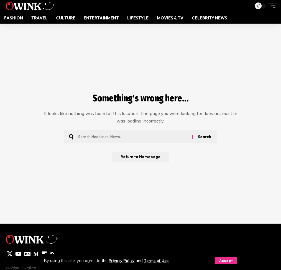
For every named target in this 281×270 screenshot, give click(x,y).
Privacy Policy (122, 260)
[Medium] (36, 254)
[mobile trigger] (270, 6)
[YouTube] (18, 254)
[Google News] (27, 254)
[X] (10, 254)
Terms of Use (159, 260)
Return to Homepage (140, 157)
